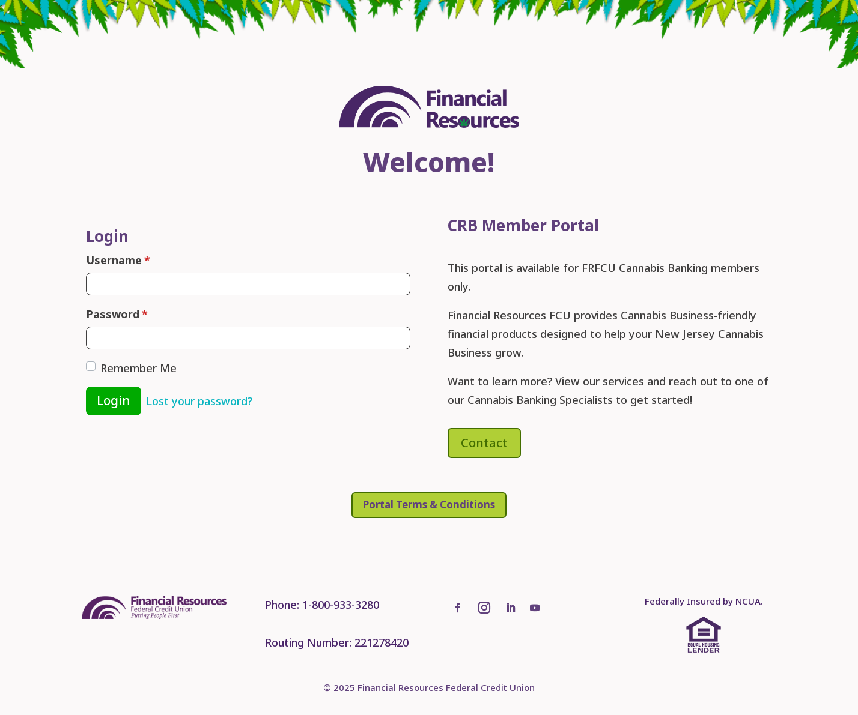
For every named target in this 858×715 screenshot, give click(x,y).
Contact (484, 443)
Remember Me (138, 368)
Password (117, 314)
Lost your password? (199, 401)
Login (113, 400)
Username (118, 260)
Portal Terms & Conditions (429, 504)
